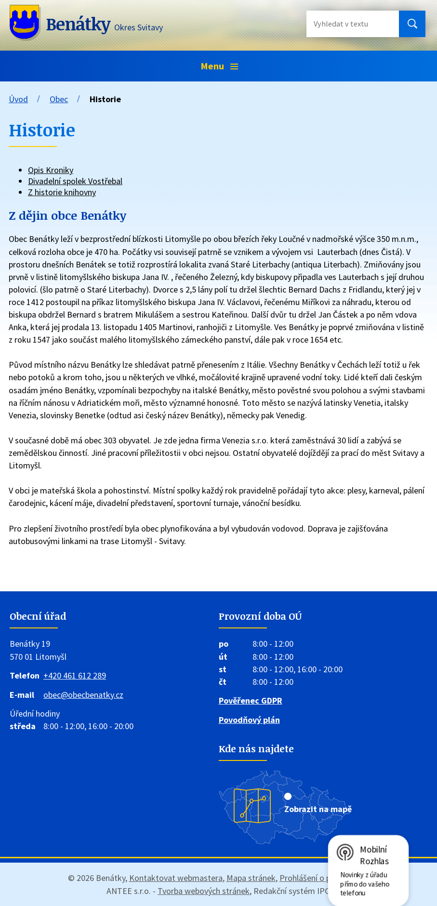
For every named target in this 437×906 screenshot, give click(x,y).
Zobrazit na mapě (318, 808)
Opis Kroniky (50, 169)
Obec (59, 99)
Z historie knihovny (62, 192)
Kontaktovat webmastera (176, 877)
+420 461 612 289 (74, 675)
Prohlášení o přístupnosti (324, 877)
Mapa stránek (251, 877)
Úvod (18, 99)
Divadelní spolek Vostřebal (75, 181)
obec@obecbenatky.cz (83, 694)
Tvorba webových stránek (204, 890)
